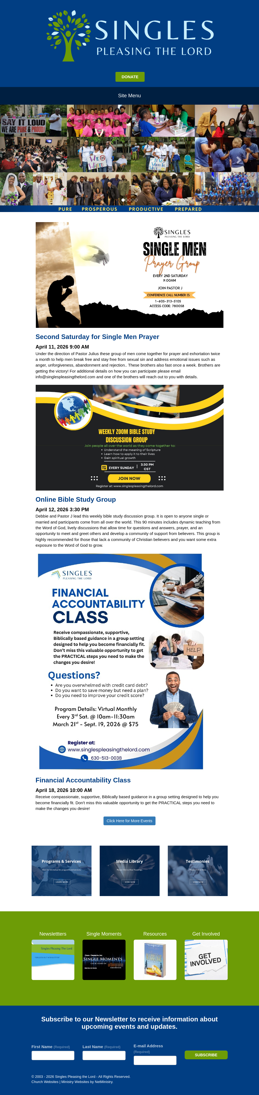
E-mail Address (148, 1048)
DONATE (129, 76)
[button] (19, 158)
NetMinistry (103, 1082)
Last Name (101, 1046)
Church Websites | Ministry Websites (61, 1082)
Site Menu (129, 95)
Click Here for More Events (129, 821)
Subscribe (206, 1055)
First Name (51, 1046)
